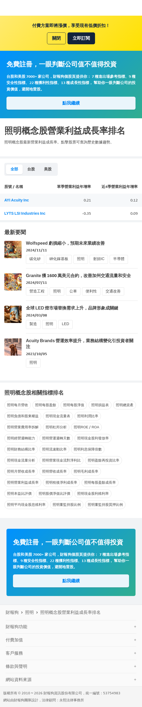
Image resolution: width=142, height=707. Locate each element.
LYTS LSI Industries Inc (24, 213)
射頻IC (98, 259)
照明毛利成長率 (86, 471)
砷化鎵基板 (58, 259)
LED (65, 324)
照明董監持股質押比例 (105, 505)
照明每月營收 (17, 405)
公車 (73, 291)
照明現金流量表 (58, 416)
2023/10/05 (36, 354)
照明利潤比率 (87, 416)
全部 (14, 169)
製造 (33, 324)
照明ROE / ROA (86, 427)
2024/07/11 (36, 282)
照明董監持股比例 (67, 505)
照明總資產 (124, 405)
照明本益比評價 (19, 493)
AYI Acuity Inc (16, 200)
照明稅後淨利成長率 (61, 482)
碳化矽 (35, 259)
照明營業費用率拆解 (23, 427)
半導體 (118, 259)
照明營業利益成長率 (23, 482)
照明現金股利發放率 (93, 438)
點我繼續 (71, 103)
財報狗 (12, 612)
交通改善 (113, 291)
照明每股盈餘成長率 (100, 482)
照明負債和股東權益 (23, 416)
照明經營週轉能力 (21, 438)
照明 (80, 259)
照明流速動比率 (54, 449)
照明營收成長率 (54, 471)
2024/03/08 (36, 315)
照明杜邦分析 (56, 427)
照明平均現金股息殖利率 (26, 505)
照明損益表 (100, 405)
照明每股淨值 (73, 405)
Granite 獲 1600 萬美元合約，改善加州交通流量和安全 (78, 275)
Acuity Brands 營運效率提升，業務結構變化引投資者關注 (79, 343)
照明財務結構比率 (21, 449)
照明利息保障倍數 (88, 449)
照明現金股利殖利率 (93, 493)
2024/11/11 (36, 250)
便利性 (91, 291)
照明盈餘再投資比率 (103, 460)
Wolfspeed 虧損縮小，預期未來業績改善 (65, 243)
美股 (48, 169)
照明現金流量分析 (21, 460)
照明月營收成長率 (21, 471)
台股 (31, 169)
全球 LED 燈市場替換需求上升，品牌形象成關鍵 (72, 308)
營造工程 (37, 291)
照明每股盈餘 (45, 405)
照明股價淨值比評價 (54, 493)
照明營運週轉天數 (56, 438)
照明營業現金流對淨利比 (61, 460)
